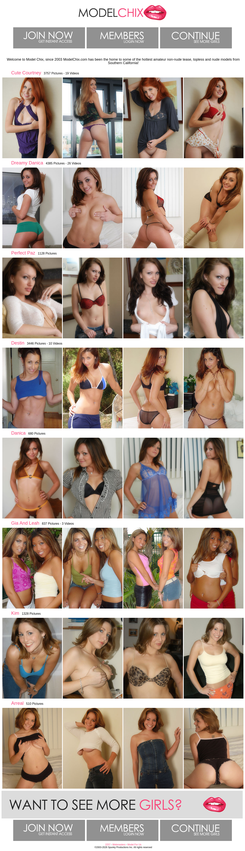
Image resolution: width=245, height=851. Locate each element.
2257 (107, 844)
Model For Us (134, 844)
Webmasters (118, 844)
